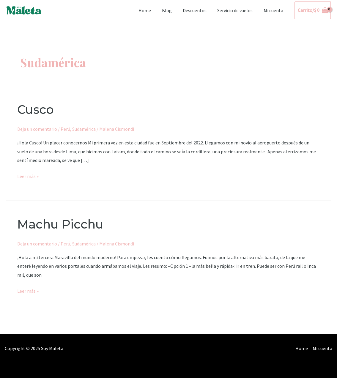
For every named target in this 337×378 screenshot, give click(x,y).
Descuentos (198, 10)
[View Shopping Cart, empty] (313, 10)
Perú (65, 129)
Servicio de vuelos (237, 10)
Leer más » (28, 175)
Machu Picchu (60, 224)
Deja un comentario (37, 129)
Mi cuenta (274, 10)
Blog (172, 10)
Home (151, 10)
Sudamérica (84, 129)
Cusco (35, 109)
